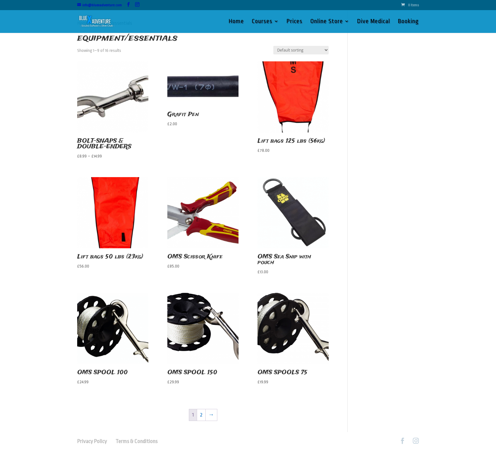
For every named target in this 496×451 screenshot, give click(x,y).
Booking (408, 22)
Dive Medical (373, 22)
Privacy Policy (96, 441)
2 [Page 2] (201, 415)
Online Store (326, 22)
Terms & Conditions (136, 441)
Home (236, 22)
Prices (294, 22)
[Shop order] (301, 50)
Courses (262, 22)
